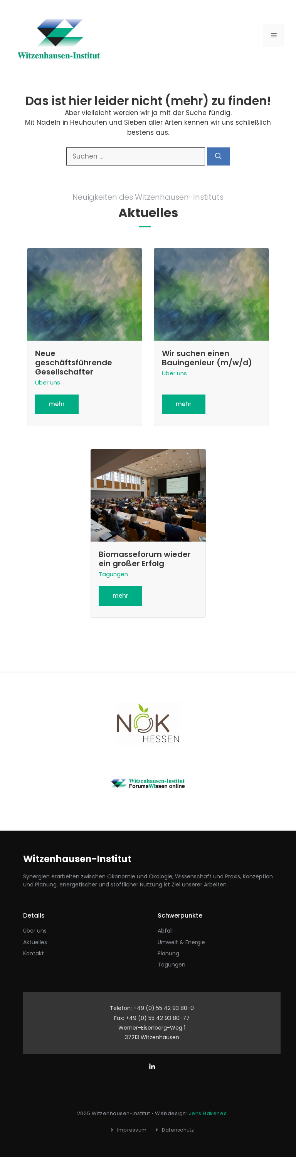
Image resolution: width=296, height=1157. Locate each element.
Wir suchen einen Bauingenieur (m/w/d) (207, 358)
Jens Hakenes (208, 1113)
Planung (168, 953)
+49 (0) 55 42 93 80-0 (163, 1008)
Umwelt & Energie (181, 942)
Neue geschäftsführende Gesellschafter (73, 362)
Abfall (165, 931)
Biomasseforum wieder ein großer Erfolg (145, 559)
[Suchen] (218, 156)
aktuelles (35, 942)
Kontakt (33, 953)
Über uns (47, 382)
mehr (57, 404)
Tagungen (113, 574)
